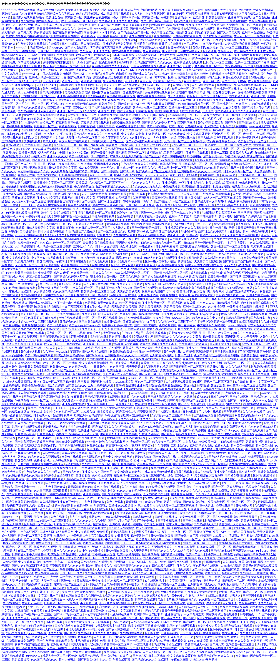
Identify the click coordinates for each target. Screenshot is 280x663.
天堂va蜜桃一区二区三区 (187, 145)
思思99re (121, 257)
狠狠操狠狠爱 (118, 193)
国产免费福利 (201, 58)
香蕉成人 (129, 347)
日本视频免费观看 (65, 498)
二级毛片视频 (86, 606)
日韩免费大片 (184, 329)
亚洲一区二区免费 (193, 576)
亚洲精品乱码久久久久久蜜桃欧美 (78, 178)
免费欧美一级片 (218, 276)
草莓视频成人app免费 (107, 39)
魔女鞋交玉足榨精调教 (162, 404)
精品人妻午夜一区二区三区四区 (257, 652)
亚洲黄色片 (257, 28)
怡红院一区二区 (149, 430)
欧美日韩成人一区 (196, 644)
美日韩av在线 (48, 284)
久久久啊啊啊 (249, 584)
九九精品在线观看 (70, 284)
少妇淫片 (192, 175)
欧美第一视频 (118, 36)
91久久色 (105, 659)
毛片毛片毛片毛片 (214, 118)
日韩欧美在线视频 (28, 212)
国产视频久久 (182, 464)
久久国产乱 (117, 366)
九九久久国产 (139, 254)
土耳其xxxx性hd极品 (28, 453)
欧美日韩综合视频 (40, 118)
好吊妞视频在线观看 (171, 265)
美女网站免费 (96, 96)
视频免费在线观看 (33, 325)
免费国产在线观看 (121, 407)
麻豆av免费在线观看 (39, 276)
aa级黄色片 (8, 148)
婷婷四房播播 (35, 58)
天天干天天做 (173, 306)
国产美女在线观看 (146, 287)
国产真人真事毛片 (240, 400)
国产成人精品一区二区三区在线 (163, 652)
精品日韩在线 (185, 32)
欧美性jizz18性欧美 (188, 362)
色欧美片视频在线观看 (234, 606)
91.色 (263, 178)
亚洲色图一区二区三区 (147, 118)
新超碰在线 (185, 261)
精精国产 (206, 535)
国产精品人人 (67, 606)
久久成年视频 (269, 321)
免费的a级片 (258, 77)
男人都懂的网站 (91, 43)
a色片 (115, 17)
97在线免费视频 (215, 24)
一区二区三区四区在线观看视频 (103, 317)
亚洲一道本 (67, 580)
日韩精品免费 (145, 111)
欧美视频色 (246, 614)
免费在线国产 (225, 505)
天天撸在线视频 (261, 47)
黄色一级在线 (219, 227)
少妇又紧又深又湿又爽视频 (120, 374)
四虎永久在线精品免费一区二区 (161, 242)
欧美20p (246, 269)
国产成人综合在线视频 (223, 456)
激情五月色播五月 (169, 479)
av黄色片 (265, 336)
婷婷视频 (151, 284)
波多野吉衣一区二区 (154, 220)
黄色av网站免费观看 (211, 122)
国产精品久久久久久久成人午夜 (119, 21)
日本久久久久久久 (65, 550)
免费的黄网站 (124, 456)
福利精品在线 (165, 299)
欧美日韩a (24, 148)
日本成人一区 (126, 167)
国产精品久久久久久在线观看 (245, 340)
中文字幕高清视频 (232, 449)
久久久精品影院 (260, 242)
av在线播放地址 (155, 580)
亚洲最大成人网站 (54, 426)
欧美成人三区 (71, 81)
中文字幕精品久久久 (115, 137)
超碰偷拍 (269, 223)
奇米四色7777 (99, 407)
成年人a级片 (61, 272)
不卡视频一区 (89, 603)
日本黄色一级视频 (242, 445)
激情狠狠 (241, 126)
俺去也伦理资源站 (88, 13)
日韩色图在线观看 (253, 167)
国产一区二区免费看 (236, 246)
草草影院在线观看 (48, 43)
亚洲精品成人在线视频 (188, 62)
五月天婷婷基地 (235, 250)
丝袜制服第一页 (102, 208)
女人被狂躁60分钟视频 (217, 36)
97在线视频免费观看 (179, 381)
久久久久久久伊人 (18, 618)
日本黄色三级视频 (222, 640)
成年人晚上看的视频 (179, 524)
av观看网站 (52, 265)
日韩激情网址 (167, 55)
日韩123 (188, 242)
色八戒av (40, 238)
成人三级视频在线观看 (115, 13)
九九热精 (80, 332)
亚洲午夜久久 (189, 513)
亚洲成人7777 (81, 107)
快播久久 (18, 374)
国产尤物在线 (126, 111)
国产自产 (70, 633)
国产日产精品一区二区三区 (147, 28)
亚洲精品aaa (121, 359)
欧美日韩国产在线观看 (164, 231)
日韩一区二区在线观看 (155, 100)
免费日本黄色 (100, 265)
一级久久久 (259, 269)
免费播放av (54, 618)
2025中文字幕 (121, 269)
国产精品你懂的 (130, 115)
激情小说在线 (229, 314)
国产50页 (169, 130)
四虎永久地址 (63, 625)
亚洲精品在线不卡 (228, 167)
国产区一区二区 (253, 591)
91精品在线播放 (38, 36)
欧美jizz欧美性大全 (192, 250)
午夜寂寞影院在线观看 (51, 115)
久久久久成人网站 (128, 220)
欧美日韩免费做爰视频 (33, 366)
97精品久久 (254, 220)
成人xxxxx (202, 396)
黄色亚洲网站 (241, 509)
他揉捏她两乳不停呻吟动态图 (109, 400)
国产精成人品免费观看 (199, 652)
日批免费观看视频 (103, 216)
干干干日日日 (61, 407)
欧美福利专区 (217, 501)
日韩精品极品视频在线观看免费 (165, 389)
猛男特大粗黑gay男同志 (243, 299)
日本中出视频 (218, 400)
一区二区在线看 (106, 212)
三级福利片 (232, 336)
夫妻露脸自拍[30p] (127, 460)
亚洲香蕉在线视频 (146, 43)
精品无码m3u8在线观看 (200, 28)
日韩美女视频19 (216, 17)
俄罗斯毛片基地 (228, 584)
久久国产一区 (149, 419)
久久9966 (109, 220)
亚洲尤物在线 (244, 329)
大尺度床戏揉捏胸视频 (62, 257)
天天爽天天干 (249, 516)
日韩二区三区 (203, 223)
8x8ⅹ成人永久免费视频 (210, 494)
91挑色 (185, 231)
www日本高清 (168, 606)
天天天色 (133, 280)
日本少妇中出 (211, 554)
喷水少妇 (96, 276)
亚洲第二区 (174, 66)
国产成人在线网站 (76, 47)
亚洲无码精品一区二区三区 (142, 156)
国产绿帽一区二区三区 (206, 569)
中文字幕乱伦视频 (90, 468)
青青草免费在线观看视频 (168, 197)
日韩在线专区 (176, 13)
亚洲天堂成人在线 (189, 118)
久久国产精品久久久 (44, 659)
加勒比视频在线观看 (34, 167)
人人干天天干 (250, 336)
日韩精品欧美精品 (228, 302)
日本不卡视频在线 (123, 55)
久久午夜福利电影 (146, 370)
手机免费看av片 (227, 558)
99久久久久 (69, 28)
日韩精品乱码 (101, 55)
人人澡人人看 (121, 227)
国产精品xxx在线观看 (94, 561)
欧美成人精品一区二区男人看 (48, 77)
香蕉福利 (12, 186)
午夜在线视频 (82, 208)
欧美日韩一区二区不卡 (149, 614)
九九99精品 (243, 223)
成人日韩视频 (199, 272)
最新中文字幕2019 (47, 133)
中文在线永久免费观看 (211, 325)
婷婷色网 (184, 419)
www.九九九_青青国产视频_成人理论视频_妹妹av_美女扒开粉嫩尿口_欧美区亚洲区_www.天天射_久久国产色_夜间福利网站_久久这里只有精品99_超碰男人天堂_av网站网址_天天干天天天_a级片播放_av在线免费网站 (137, 9)
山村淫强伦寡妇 (61, 652)
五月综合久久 (181, 85)
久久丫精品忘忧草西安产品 (152, 145)
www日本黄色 (95, 441)
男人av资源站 (145, 347)
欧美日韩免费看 (213, 336)
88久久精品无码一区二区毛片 (134, 272)
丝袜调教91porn (25, 85)
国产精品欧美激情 (85, 483)
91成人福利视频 (248, 190)
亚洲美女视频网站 (117, 190)
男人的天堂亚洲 (46, 85)
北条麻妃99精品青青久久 (164, 193)
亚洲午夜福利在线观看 (71, 96)
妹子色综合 (268, 137)
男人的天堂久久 (220, 344)
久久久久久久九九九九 (146, 182)
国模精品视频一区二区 (239, 66)
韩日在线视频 (216, 287)
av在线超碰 (241, 381)
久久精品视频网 (25, 246)
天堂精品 (264, 115)
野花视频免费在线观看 (88, 160)
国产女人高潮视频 (117, 629)
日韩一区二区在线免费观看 (204, 115)
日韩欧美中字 (108, 103)
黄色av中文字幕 (53, 561)
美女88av (48, 539)
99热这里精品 (113, 415)
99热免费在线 (177, 133)
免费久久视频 (122, 107)
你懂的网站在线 (36, 216)
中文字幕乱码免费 (18, 257)
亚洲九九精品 (10, 96)
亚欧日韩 (198, 17)
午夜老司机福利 (16, 344)
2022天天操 (50, 141)
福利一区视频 (137, 88)
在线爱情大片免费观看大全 (249, 186)
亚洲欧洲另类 (90, 88)
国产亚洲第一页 (213, 156)
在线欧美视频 (153, 501)
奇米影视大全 (107, 483)
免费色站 (73, 588)
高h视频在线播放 (266, 66)
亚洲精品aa (88, 36)
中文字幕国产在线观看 (73, 141)
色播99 (67, 618)
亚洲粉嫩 (115, 524)
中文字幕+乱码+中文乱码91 (196, 295)
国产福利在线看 (31, 295)
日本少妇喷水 (68, 659)
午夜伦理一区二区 (139, 441)
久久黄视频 (162, 445)
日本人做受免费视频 (51, 231)
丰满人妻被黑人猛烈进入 (152, 216)
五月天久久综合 (130, 276)
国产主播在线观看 (90, 321)
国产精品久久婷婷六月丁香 (159, 122)
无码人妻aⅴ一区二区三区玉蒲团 (152, 573)
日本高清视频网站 (13, 479)
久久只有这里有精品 (136, 24)
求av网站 (262, 644)
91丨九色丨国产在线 (85, 62)
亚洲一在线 (106, 460)
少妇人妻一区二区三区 (156, 85)
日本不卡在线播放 (109, 24)
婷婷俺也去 (64, 437)
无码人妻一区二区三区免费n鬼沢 (185, 141)
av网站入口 (30, 137)
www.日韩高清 (237, 325)
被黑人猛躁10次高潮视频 (222, 182)
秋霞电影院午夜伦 (261, 73)
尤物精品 (54, 306)
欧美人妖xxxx (171, 269)
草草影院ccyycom (243, 550)
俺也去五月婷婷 (93, 543)
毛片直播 (66, 133)
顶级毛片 (125, 655)
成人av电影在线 (108, 314)
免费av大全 (47, 299)
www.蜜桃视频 (175, 24)
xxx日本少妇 (42, 370)
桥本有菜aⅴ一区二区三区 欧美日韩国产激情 (62, 381)
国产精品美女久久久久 (157, 58)
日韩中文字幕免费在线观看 (64, 494)
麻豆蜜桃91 (91, 32)
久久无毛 (95, 73)
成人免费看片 (217, 621)
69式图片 (58, 629)
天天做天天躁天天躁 (77, 92)
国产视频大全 (132, 85)
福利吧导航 (231, 39)
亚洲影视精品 (174, 614)
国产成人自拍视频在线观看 (71, 269)
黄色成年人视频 (31, 351)
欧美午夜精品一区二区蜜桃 (57, 70)
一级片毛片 (57, 588)
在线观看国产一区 (13, 430)
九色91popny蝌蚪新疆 (204, 659)
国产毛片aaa (263, 118)
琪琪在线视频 (32, 141)
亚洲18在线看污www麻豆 (127, 261)
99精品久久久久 (257, 468)
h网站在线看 (60, 287)
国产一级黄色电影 (44, 55)
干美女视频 (125, 43)
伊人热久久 (56, 47)
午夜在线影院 (122, 659)
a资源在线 (235, 231)
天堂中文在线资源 (94, 370)
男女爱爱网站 (152, 51)
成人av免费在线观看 (60, 460)
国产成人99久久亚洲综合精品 (230, 58)
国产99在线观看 (94, 145)
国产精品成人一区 (48, 310)
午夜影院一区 (215, 250)
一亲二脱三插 (143, 644)
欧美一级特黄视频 (82, 130)
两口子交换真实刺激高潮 (106, 47)
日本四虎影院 (194, 197)
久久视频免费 (60, 171)
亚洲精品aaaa (9, 13)
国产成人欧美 (266, 100)
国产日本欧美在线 (146, 325)
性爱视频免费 (151, 554)
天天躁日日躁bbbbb (80, 486)
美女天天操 (253, 637)
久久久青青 (35, 344)
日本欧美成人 (106, 411)
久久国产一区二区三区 (96, 464)
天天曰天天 (201, 261)
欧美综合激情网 (61, 208)
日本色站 (21, 625)
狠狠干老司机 (197, 92)
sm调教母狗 (104, 310)
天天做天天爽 (51, 81)
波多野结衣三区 (156, 133)
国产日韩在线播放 (124, 464)
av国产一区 (229, 81)
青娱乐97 (228, 588)
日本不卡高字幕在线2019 (233, 28)
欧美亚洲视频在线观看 (204, 314)
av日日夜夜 (122, 535)
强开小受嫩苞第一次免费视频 (218, 321)
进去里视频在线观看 (158, 92)
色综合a (50, 475)
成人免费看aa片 (158, 437)
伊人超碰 (270, 558)
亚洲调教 (31, 100)
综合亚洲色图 (66, 55)
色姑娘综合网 (129, 246)
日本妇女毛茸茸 (28, 280)
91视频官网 (69, 430)
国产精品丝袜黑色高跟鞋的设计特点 (46, 396)
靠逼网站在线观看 (118, 223)
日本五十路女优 (171, 621)
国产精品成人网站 (13, 276)
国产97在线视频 (11, 141)
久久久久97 (129, 39)
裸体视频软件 (245, 389)
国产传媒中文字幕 (203, 85)
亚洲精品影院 (84, 569)
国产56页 (189, 618)
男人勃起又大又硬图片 (161, 103)
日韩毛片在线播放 (170, 43)
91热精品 (71, 231)
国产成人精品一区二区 (68, 614)
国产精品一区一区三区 (68, 145)
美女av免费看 (188, 516)
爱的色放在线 (24, 163)
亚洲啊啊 (233, 621)
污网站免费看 (162, 223)
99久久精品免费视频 (118, 516)
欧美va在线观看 (72, 456)
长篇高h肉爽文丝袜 (208, 77)
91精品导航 (19, 118)
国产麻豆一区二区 (151, 374)
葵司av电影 (242, 160)
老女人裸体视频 (181, 100)
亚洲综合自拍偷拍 (206, 160)
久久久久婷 (89, 314)
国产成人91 (127, 171)
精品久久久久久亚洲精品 (44, 456)
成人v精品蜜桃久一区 (100, 404)
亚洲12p (188, 66)
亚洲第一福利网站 (247, 137)
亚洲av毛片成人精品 (97, 306)
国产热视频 (44, 145)
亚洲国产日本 (126, 70)
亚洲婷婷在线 (12, 385)
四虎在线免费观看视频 (81, 235)
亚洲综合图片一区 (173, 182)
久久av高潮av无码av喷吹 (82, 103)
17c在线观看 (9, 561)
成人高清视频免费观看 (32, 392)
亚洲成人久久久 (57, 156)
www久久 (22, 47)
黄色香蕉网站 (68, 126)
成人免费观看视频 (259, 81)
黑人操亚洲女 (29, 70)
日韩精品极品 (87, 126)
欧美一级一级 (212, 81)
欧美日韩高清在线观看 (129, 175)
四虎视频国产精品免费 (127, 606)
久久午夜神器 (28, 13)
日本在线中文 (42, 415)
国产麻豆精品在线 (164, 456)
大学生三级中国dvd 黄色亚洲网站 (198, 483)
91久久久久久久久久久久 (250, 332)
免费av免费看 (256, 148)
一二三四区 (28, 205)
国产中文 (15, 284)
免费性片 (39, 460)
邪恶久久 (148, 201)
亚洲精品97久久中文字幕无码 (57, 100)
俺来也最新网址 (249, 182)
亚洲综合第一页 (114, 468)
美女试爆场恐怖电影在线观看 (51, 148)
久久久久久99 (102, 51)
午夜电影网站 (68, 163)
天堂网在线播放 (16, 513)
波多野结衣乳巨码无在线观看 (165, 152)
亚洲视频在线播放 (120, 336)
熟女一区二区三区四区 (234, 47)
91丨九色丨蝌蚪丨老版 (162, 137)
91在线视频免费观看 (61, 39)
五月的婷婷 (195, 257)
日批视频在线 (104, 392)
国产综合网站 (149, 280)
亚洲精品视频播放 (126, 208)
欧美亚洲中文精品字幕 (51, 205)
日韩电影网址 (46, 261)
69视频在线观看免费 (173, 640)
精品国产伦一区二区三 (60, 223)
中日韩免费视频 (141, 223)
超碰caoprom (84, 39)
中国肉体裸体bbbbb (106, 163)
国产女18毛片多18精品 (247, 193)
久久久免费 (138, 396)
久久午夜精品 (249, 39)
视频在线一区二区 (46, 126)
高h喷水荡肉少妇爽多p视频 (251, 554)
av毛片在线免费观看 (121, 599)
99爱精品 (86, 588)
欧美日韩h (134, 231)
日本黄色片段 (265, 445)
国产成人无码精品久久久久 (165, 396)
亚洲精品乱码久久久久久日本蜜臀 (214, 100)
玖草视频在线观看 (29, 62)
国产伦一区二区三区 (66, 254)
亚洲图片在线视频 (198, 13)
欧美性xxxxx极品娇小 (123, 505)
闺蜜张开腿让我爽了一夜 (64, 201)
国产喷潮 (236, 276)
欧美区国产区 (33, 539)
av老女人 (267, 392)
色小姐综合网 (29, 122)
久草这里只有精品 (157, 366)
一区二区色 (191, 43)
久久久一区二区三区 (119, 238)
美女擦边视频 (253, 377)
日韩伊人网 (47, 531)
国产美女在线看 (192, 520)
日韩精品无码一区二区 (130, 152)
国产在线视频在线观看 (21, 28)
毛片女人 (40, 576)
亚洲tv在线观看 (13, 193)
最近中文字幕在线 (132, 130)
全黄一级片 (111, 276)
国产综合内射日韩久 (113, 88)
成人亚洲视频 (32, 66)
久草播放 (26, 415)
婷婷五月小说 (101, 280)
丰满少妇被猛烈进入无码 (225, 272)
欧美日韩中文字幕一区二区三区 (54, 182)
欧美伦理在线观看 (21, 370)
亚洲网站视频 (266, 501)
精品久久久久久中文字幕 (208, 317)
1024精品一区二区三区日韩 (72, 66)
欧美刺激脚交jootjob (93, 599)
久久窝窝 (90, 111)
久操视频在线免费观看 (21, 640)
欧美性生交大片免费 (236, 77)
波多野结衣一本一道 (25, 528)
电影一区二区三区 (101, 175)
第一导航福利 (63, 505)
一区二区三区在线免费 (171, 603)
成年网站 (140, 404)
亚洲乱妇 (216, 261)
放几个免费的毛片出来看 (89, 437)
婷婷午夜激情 (132, 201)
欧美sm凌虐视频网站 (136, 415)
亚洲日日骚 (194, 389)
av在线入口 (38, 156)
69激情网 (231, 156)
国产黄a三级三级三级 (132, 103)
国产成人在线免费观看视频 (159, 276)
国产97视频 (28, 21)
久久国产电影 (263, 505)
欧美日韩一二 (59, 366)
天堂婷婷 (54, 216)
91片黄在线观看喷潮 (25, 498)
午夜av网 (271, 479)
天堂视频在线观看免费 (187, 36)
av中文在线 (135, 257)
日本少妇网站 (70, 43)
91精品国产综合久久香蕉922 (56, 13)
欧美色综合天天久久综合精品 (120, 419)
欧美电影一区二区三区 (183, 107)
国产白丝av (100, 524)
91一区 (123, 302)
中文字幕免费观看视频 (151, 96)
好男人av (235, 595)
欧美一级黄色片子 (263, 70)
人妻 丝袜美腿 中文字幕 (24, 580)
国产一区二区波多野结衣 (231, 21)
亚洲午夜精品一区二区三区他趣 (255, 513)
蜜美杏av (26, 419)
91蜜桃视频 (194, 156)
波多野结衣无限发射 (251, 254)
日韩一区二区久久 (71, 573)
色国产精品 (201, 355)
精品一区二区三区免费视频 (35, 535)
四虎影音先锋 (263, 171)
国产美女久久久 (76, 385)
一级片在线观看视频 (53, 280)
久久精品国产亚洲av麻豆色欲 (36, 111)
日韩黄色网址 (216, 404)
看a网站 (234, 535)
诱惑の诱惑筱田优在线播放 (252, 588)
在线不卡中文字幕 (151, 208)
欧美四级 (82, 182)
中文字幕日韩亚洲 (199, 133)
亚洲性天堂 (258, 96)
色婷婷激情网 (168, 325)
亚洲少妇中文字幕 (258, 295)
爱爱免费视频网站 (67, 539)
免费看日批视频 (132, 524)
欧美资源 (272, 257)
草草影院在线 (184, 160)
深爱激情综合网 (36, 39)
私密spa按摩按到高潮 (181, 77)
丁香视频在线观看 (83, 212)
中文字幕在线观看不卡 (182, 655)
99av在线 (209, 167)
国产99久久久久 (208, 606)
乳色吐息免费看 (25, 261)
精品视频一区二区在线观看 (131, 475)
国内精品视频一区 (48, 21)
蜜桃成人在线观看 (21, 291)
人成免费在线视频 (13, 569)
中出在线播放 (172, 186)
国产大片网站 (133, 494)
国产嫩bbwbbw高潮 (241, 648)
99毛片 (168, 208)
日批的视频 (157, 254)
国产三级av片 (170, 250)
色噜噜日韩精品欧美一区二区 (197, 103)
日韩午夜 (160, 400)
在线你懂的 (249, 115)
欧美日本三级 (28, 152)
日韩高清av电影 (25, 434)
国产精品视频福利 (51, 92)
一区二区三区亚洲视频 (140, 205)
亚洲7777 (43, 197)
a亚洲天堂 (131, 81)
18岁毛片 (88, 347)
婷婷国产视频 (46, 441)
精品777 (106, 58)
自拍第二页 (47, 122)
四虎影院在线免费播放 (247, 422)
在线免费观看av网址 (138, 317)
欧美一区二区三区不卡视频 (252, 62)
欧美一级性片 (222, 531)
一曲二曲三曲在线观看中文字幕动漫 (41, 464)
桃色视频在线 (111, 332)
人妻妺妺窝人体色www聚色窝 (70, 400)
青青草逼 (160, 77)
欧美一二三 (85, 28)
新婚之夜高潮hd (251, 55)
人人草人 (109, 449)
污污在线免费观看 (70, 317)
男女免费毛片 (147, 505)
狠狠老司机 (198, 404)
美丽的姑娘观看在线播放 (166, 385)
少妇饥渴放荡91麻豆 (240, 287)
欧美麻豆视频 (12, 325)
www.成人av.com (265, 648)
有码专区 (102, 36)
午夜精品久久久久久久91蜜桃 (139, 163)
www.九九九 (36, 513)
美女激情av (84, 580)
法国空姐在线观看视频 (35, 130)
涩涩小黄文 (176, 126)
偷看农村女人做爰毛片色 (108, 205)
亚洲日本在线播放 (254, 32)
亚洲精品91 (195, 584)
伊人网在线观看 (113, 81)
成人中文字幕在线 (46, 24)
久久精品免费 (43, 291)
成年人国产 (8, 535)
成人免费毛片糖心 (172, 70)
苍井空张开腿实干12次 (221, 92)
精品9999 (272, 148)
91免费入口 (88, 411)
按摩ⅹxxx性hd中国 (156, 498)
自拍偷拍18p (124, 73)
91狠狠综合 (227, 126)
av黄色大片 (38, 618)
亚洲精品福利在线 (162, 355)
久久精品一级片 (81, 272)
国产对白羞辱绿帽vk (58, 483)
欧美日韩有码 (54, 513)
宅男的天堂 (82, 640)
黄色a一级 (44, 287)
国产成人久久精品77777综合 (151, 73)
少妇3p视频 (10, 287)
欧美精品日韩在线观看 (197, 186)
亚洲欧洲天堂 (259, 58)
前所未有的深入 (194, 407)
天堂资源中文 (134, 501)
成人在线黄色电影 (46, 573)
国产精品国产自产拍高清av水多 (243, 261)
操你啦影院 (219, 468)
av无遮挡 (189, 396)
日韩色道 (227, 554)
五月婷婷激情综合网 (156, 494)
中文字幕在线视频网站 (181, 377)
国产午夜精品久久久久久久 (113, 186)
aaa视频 (40, 332)
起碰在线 (211, 70)
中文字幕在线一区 (47, 595)
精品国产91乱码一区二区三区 (34, 614)
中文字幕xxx (230, 633)
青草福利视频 (27, 175)
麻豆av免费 (13, 145)
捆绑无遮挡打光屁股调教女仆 (229, 73)
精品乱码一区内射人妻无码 (128, 329)
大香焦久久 (148, 362)
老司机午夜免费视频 (19, 126)
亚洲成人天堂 (184, 475)
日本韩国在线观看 (99, 422)
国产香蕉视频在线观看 (54, 336)
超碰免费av (130, 47)
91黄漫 (10, 212)
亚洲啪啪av (157, 24)
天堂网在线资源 (247, 208)
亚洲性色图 (98, 640)
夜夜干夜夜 (44, 340)
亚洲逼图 (192, 235)
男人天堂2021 (255, 437)
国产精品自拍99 (248, 122)
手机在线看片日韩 (114, 100)
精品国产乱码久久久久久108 (132, 565)
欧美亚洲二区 (192, 81)
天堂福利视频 (176, 115)
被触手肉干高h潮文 (40, 625)
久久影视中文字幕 (84, 340)
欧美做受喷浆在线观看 (161, 486)
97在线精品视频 (237, 359)
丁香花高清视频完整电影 (55, 73)
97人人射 (137, 13)
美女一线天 (177, 175)
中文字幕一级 (87, 257)
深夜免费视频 (79, 336)
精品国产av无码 (146, 55)
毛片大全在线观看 (202, 254)
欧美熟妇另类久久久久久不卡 (110, 66)
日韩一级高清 (98, 295)
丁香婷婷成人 (147, 520)
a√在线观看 (126, 145)
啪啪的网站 (50, 445)
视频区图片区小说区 (14, 652)
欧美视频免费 (195, 70)
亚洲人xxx (58, 103)
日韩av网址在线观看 (193, 291)
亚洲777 (257, 223)
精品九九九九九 (25, 340)
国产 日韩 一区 (103, 637)
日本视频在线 (125, 449)
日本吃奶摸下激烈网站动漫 (64, 238)
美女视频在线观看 (197, 498)
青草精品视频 (169, 163)
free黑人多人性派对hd (123, 295)
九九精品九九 (149, 648)
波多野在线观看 (176, 509)
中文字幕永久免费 (133, 133)
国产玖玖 (231, 122)
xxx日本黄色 (108, 32)
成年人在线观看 (99, 261)
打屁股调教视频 (16, 36)
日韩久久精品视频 (148, 70)
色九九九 (62, 351)
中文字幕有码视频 (124, 422)
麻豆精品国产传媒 (68, 122)
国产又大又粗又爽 (229, 32)
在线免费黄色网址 (182, 494)
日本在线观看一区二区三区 (38, 96)
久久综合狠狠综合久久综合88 (174, 392)
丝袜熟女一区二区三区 (219, 62)
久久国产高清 (175, 28)
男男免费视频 (169, 280)
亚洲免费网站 (251, 272)
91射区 (198, 381)
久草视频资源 (248, 561)
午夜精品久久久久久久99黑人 (169, 422)
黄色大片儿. (234, 257)
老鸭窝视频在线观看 (111, 299)
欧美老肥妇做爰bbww (88, 85)
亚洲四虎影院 (100, 509)
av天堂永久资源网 (106, 569)
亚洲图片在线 (29, 509)
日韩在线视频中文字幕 (73, 175)
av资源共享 (123, 197)
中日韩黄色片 (100, 366)
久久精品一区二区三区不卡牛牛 (109, 182)
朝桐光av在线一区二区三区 (150, 107)
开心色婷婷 (103, 606)
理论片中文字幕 (168, 513)
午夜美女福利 (26, 43)
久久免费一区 (69, 24)
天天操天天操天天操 (242, 227)
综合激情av (138, 453)
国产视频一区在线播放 (254, 573)
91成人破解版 (71, 88)
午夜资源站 (213, 603)
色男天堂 (206, 238)
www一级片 (30, 73)
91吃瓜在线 (72, 561)
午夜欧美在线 (130, 332)
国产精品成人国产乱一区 (134, 32)
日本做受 (233, 419)
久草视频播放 (141, 197)
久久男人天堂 (80, 407)
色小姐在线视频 (102, 475)
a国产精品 (172, 460)
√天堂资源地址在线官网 (111, 625)
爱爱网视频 (113, 437)
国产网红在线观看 (184, 302)
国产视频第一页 (83, 618)
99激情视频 (223, 193)
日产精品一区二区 (234, 580)
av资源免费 (81, 505)
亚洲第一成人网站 (184, 205)
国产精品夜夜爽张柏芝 (67, 32)
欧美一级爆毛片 (79, 156)
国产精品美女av (153, 558)
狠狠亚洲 (126, 314)
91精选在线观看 (226, 254)
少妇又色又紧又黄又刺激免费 (38, 317)
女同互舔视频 (233, 460)
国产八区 (184, 404)
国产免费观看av (100, 269)
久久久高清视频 (265, 362)
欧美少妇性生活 (212, 362)
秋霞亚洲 (12, 520)
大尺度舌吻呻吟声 (256, 88)
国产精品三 (26, 520)
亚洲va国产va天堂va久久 (223, 430)
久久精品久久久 (63, 118)
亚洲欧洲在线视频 (225, 471)
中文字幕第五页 (11, 73)
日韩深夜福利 (165, 160)
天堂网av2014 (182, 58)
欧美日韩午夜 (260, 160)
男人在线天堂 (210, 449)
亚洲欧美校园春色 (202, 21)
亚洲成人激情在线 (192, 460)
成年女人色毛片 (32, 603)
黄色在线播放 (106, 257)
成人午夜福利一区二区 (209, 66)
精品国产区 (181, 21)
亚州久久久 (250, 280)
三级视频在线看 (182, 223)
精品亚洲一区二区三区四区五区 (207, 96)
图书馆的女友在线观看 (106, 92)
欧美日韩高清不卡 (265, 92)
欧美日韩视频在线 (167, 111)
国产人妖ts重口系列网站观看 (216, 137)
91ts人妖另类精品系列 (29, 235)
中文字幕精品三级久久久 (34, 171)
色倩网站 (46, 498)
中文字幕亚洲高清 (96, 614)
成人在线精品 (203, 471)
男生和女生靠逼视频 (97, 17)
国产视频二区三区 (129, 250)
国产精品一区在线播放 (228, 88)
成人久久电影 (177, 96)
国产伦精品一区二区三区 (42, 569)
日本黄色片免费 (108, 115)
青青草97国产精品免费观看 (260, 565)
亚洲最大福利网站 (128, 242)
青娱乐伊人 (225, 51)
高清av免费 (166, 287)
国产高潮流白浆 (260, 317)
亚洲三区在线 (208, 332)
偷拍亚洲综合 (119, 561)
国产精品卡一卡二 (255, 197)
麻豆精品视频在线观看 (95, 122)
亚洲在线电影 (187, 137)
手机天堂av (232, 269)
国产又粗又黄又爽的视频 (99, 284)
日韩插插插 (83, 475)
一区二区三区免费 (190, 648)
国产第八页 (25, 32)
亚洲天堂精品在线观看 (211, 618)
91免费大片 (220, 535)
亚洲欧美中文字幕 (60, 107)
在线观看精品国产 (266, 329)
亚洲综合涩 (247, 621)
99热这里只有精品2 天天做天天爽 (77, 434)
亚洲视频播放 (68, 546)
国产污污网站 (95, 355)
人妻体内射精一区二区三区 (83, 137)
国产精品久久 (226, 103)
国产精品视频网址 (21, 490)
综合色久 (112, 145)
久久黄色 (86, 51)
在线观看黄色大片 (120, 118)
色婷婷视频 (225, 415)
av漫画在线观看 (119, 396)
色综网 (265, 43)
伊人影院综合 (100, 156)
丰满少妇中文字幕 (189, 55)
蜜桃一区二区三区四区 (218, 381)
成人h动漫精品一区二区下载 (79, 21)
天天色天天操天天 (129, 291)
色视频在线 (85, 637)
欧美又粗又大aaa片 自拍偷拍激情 (251, 152)
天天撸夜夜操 (240, 490)
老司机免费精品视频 (39, 269)
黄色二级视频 (51, 88)
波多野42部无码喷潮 (224, 13)
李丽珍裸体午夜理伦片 (222, 141)
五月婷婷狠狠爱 (216, 453)
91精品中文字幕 (145, 321)
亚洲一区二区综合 (46, 163)
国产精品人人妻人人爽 (222, 190)
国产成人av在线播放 (121, 528)
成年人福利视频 (157, 126)
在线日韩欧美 (112, 321)
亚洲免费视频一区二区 (75, 265)
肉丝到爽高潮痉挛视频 (242, 201)
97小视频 (172, 291)
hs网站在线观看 (218, 595)
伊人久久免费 (200, 550)
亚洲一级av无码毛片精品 (160, 261)
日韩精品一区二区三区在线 (98, 291)
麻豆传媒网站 (162, 36)
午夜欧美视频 (162, 317)
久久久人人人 (206, 302)
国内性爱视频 (108, 62)
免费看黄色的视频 (233, 437)
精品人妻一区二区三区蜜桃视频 (192, 88)
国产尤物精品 (187, 588)
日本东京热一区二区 (181, 637)
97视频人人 (117, 156)
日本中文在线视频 (107, 246)
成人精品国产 (65, 531)
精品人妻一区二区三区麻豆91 (36, 437)
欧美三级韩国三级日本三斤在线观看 (223, 220)
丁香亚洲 (27, 516)
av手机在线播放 (39, 652)
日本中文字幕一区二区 (237, 171)
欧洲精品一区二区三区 (167, 81)
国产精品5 (159, 115)
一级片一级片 (250, 178)
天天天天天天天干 (48, 28)
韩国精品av (222, 163)
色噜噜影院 (65, 85)
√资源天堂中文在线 (52, 137)
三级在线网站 (194, 126)
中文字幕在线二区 (163, 32)
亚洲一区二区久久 (195, 306)
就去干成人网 (70, 310)
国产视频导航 (232, 411)
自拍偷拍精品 (166, 362)
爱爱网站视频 (268, 190)
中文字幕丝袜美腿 (211, 43)
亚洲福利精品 (196, 182)
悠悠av (22, 456)
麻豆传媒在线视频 (40, 254)
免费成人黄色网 (143, 336)
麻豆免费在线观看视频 (107, 77)
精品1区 (252, 250)
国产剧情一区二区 (195, 621)
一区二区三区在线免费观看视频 (58, 51)
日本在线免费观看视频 (189, 573)
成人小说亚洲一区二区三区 (223, 280)
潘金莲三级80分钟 (141, 400)
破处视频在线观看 (104, 250)
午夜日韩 (167, 17)
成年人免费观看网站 (19, 381)
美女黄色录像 (60, 130)
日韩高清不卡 (66, 227)
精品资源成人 (38, 47)
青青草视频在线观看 (19, 494)
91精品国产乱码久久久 (16, 55)
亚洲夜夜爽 (209, 51)
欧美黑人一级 (159, 190)
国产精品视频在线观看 (119, 148)
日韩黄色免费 (24, 460)
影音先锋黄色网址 (179, 47)
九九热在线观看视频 (252, 456)
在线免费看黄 (125, 216)
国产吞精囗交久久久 (121, 591)
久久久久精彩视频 (185, 178)
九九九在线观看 (118, 28)
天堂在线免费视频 (57, 58)
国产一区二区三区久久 (16, 103)
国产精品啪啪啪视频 (146, 314)
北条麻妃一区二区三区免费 (221, 520)
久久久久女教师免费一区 (39, 178)
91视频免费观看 (189, 449)
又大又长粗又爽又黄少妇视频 (85, 190)
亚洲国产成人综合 (162, 475)
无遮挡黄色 (112, 160)
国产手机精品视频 (195, 430)
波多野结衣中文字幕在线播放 (179, 370)
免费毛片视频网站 (62, 197)
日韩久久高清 (106, 126)
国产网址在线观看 (110, 201)
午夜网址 (62, 261)
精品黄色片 (96, 516)
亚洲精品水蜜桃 (91, 81)
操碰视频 (48, 62)
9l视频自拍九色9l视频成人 (251, 85)
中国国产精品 (212, 561)
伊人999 (203, 148)
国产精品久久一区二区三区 (172, 201)
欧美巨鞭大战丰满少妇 (138, 77)
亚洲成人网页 (51, 359)
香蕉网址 (75, 351)
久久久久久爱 (112, 85)
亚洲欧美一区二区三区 (97, 344)
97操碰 (13, 231)
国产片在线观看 (47, 175)
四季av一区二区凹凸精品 (91, 118)
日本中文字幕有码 (150, 310)
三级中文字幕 (178, 190)
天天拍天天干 (146, 160)
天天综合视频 (203, 531)
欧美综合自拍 (55, 17)
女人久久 (208, 111)
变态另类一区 (74, 17)
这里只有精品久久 (250, 13)
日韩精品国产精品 (149, 39)
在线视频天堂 (10, 70)
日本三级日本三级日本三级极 (221, 55)
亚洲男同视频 (187, 122)
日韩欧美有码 (73, 513)
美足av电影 (228, 175)
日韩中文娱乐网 (170, 148)
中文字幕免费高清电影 (127, 51)
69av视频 (17, 100)
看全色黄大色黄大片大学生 (153, 539)
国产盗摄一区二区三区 (183, 220)
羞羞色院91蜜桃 (260, 205)
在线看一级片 (34, 374)
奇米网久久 (108, 167)
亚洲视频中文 (252, 276)
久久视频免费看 (107, 340)
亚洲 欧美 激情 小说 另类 (151, 531)
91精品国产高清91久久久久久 (153, 62)
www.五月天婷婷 (260, 126)
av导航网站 (128, 160)
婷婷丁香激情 (204, 637)
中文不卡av (38, 257)
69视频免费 (245, 92)
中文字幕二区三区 (265, 145)
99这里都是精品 (190, 111)
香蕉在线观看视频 (24, 197)
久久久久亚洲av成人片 (123, 426)
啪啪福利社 (112, 543)
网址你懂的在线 (205, 32)
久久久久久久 (151, 250)
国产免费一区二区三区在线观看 (156, 171)
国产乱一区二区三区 (59, 332)
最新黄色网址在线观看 (63, 392)
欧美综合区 (30, 404)
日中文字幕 (29, 145)
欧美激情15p (224, 85)
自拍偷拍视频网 (238, 610)
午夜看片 (134, 584)
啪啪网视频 (62, 62)
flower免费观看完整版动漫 (116, 603)
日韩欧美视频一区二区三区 (255, 175)
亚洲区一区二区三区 (70, 111)
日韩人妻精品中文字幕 (63, 167)
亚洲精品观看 (58, 193)
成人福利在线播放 (161, 340)
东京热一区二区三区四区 (103, 479)
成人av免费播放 (28, 92)
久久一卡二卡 (32, 81)
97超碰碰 (188, 351)
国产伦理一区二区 (178, 254)
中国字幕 (133, 100)
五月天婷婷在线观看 (101, 385)
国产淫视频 (245, 212)
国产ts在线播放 (239, 396)
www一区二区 (40, 400)
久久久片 (166, 314)
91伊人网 (260, 133)
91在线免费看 (232, 107)
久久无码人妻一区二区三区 (29, 201)
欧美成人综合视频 (79, 205)
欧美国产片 (83, 55)
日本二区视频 (157, 655)
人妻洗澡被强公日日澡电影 (242, 43)
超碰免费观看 (261, 103)
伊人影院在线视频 (169, 411)
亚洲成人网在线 (22, 238)
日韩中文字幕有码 (189, 51)
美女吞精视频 (262, 569)
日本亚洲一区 (206, 205)
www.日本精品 (207, 434)
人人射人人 (223, 509)
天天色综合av (88, 24)
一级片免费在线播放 (144, 66)
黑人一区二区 (41, 103)
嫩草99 (120, 385)
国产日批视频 (110, 171)
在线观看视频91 (62, 415)
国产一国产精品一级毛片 (157, 21)
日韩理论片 (141, 407)
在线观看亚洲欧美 (175, 257)
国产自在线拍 (262, 17)
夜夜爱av (82, 70)
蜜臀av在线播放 (107, 302)
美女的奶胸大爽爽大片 (230, 295)
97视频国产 (179, 92)
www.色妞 (100, 28)
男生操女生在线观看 (108, 347)
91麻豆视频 (33, 430)
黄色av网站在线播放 (93, 591)
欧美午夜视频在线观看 (121, 96)
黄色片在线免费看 (39, 407)
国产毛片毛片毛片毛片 (256, 107)
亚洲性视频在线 (225, 652)
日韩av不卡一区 (130, 17)
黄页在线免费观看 (13, 655)
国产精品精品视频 (107, 130)
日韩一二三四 (220, 152)
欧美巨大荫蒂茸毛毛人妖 (85, 325)
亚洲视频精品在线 (239, 17)
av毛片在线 (257, 606)
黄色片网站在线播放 (205, 47)
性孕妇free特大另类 (126, 344)
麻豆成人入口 (125, 404)
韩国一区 (216, 246)
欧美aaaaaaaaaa (229, 178)
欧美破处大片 (102, 588)
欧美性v (266, 235)
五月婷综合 (211, 126)
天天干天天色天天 (156, 175)
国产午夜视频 (26, 629)
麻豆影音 (150, 513)
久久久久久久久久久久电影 (89, 520)
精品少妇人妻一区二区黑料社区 (194, 340)
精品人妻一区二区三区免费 (204, 39)
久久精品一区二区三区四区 (125, 580)
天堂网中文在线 (263, 400)
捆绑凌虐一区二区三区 (126, 58)
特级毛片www (140, 190)
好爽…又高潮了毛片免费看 (35, 550)
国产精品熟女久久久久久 (232, 205)
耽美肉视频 (47, 389)
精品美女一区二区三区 (227, 130)
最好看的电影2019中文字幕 (194, 130)
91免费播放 (30, 299)
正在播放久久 (104, 565)
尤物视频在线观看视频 (257, 404)
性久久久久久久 (103, 272)
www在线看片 (100, 648)
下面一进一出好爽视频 (68, 302)
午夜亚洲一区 (176, 235)
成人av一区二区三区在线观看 (252, 36)
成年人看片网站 (171, 359)
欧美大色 (109, 73)
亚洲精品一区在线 (78, 509)
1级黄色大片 (243, 145)
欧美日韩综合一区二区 (45, 591)
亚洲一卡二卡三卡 (152, 212)
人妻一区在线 (50, 580)
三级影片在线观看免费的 (28, 17)
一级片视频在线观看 (240, 306)
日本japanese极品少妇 (20, 133)
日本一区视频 (232, 115)
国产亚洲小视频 (252, 595)
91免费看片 (125, 62)
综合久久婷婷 (56, 385)
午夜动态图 (235, 377)
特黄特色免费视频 (147, 148)
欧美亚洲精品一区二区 (85, 58)
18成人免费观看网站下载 (19, 543)
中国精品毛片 (151, 610)
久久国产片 (243, 103)
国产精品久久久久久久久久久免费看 (238, 111)
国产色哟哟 (87, 310)
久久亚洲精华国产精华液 (87, 148)
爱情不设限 (226, 329)
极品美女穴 (190, 310)
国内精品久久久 (239, 96)
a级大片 (247, 133)
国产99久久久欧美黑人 (32, 107)
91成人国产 (233, 404)
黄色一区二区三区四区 (67, 242)
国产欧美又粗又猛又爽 (184, 238)
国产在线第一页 (237, 618)
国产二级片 (80, 73)
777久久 (94, 70)
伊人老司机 (169, 51)
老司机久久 (181, 314)
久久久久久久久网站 (192, 280)
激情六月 (29, 115)
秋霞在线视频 (222, 186)
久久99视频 (85, 163)
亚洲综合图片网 (11, 637)
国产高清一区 (215, 269)
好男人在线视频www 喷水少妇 (85, 629)
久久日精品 (28, 377)
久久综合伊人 (195, 24)
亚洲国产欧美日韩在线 (85, 171)
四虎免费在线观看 (140, 36)
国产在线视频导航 (80, 77)
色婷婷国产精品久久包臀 (219, 389)
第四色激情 (118, 280)
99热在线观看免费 (87, 419)
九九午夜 (145, 483)
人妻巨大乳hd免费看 (208, 392)
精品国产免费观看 (86, 460)
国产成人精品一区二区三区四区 (109, 453)
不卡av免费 (163, 205)
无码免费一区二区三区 (29, 265)
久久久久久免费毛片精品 (234, 70)
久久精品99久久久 (205, 524)
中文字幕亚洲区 (155, 13)
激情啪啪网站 (99, 505)
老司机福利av (28, 231)
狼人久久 (210, 584)
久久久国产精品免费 (94, 193)
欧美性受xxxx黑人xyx (99, 389)
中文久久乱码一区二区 (84, 287)
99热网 (242, 81)
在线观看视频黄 (224, 223)
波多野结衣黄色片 (124, 235)
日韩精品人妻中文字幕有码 (209, 201)
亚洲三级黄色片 (133, 92)
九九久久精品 (78, 516)
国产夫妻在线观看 (20, 182)
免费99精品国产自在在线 (247, 163)
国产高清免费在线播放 (31, 648)
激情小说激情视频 (68, 314)
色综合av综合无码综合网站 (156, 426)
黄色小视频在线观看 (240, 118)
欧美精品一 (150, 606)
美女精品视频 (43, 32)
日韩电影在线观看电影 (57, 220)
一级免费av (207, 193)
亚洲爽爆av (94, 449)
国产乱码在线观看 (258, 483)
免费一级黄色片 (28, 242)
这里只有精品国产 (154, 291)
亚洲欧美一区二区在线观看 (244, 24)
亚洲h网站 (109, 43)
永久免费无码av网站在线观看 (54, 186)
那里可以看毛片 (238, 242)
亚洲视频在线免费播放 (65, 36)
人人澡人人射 (190, 193)
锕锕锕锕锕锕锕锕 (89, 100)
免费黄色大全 (90, 254)
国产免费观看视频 (115, 584)
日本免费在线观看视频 (26, 88)
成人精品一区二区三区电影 (54, 246)
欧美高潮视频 (237, 468)
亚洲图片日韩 (106, 197)
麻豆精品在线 (52, 329)
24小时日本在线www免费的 (72, 152)
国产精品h (168, 434)
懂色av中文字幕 (128, 212)
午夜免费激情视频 (260, 21)
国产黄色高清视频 (173, 554)
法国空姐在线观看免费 (126, 122)
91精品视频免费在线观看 (190, 287)
